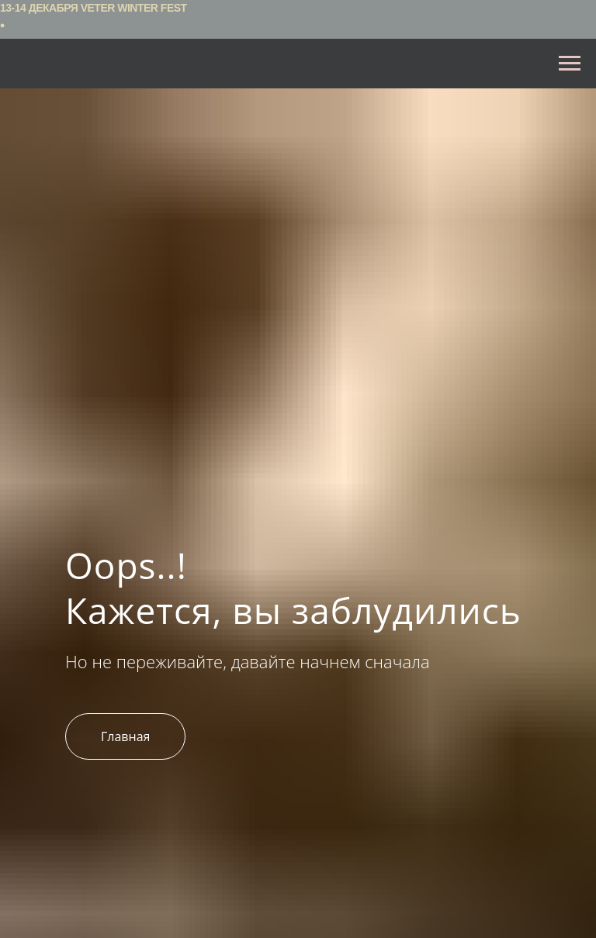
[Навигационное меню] (569, 63)
